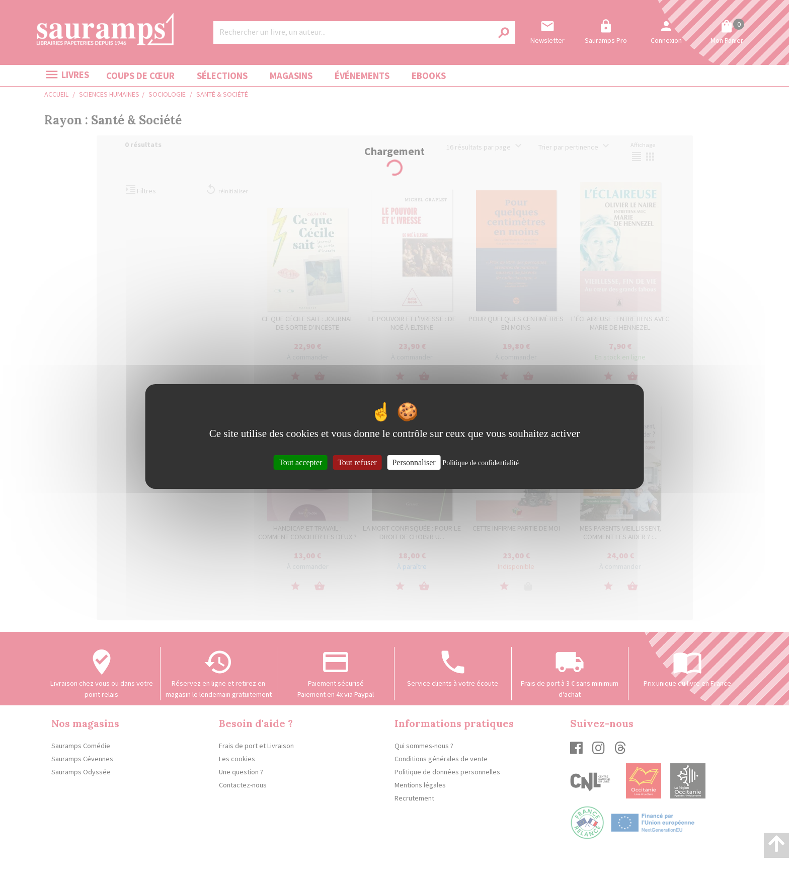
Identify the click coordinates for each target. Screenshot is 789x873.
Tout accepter (300, 462)
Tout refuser (357, 462)
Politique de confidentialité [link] (480, 463)
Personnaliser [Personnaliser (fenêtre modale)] (413, 462)
